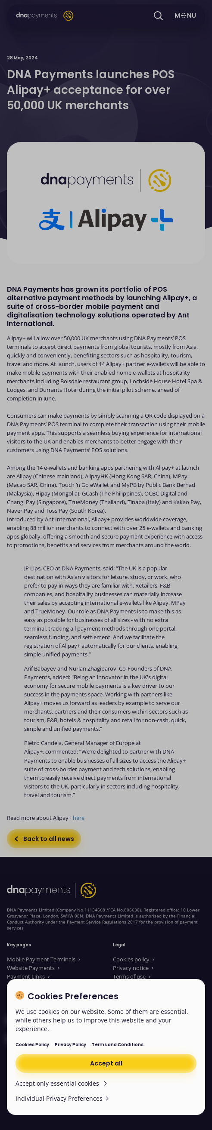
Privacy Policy (70, 1044)
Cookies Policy (32, 1044)
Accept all (106, 1063)
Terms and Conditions (117, 1044)
